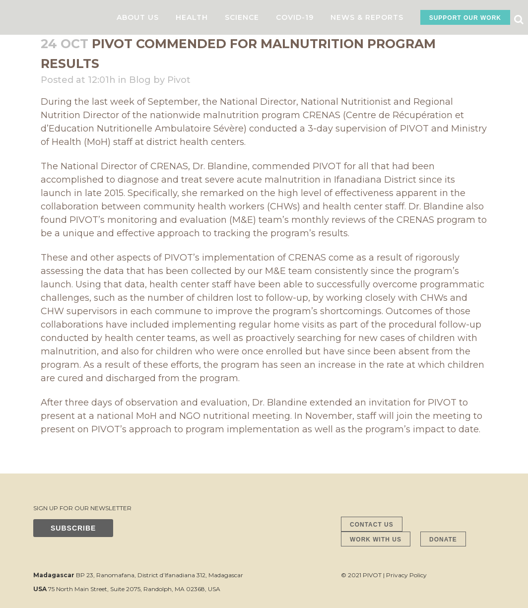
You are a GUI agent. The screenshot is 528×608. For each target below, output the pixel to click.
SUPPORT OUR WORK (465, 17)
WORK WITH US (375, 539)
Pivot (179, 79)
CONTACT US (372, 524)
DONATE (443, 539)
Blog (140, 79)
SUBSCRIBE (73, 528)
